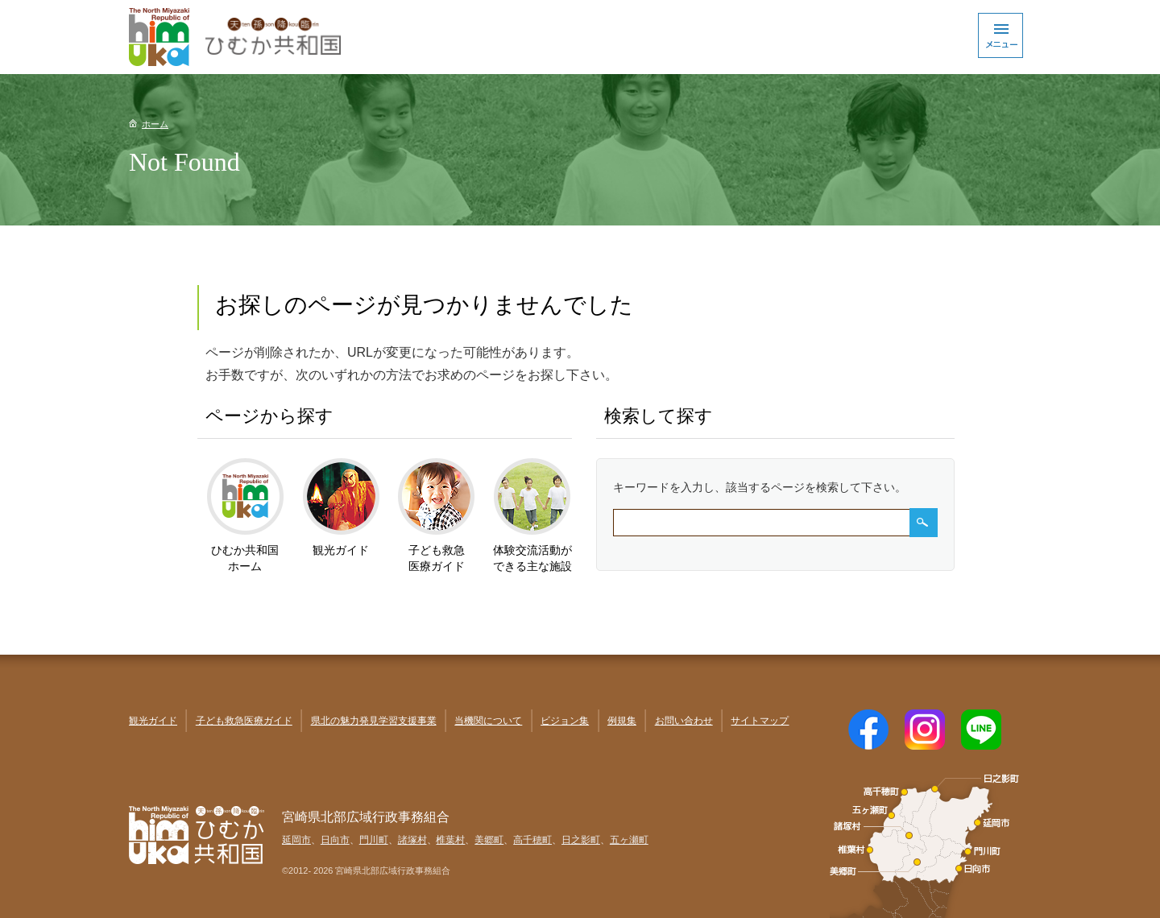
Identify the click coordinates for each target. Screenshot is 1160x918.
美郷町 (488, 840)
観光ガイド (153, 720)
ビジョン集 (565, 720)
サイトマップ (760, 720)
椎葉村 (450, 840)
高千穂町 (532, 840)
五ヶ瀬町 (629, 840)
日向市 (335, 840)
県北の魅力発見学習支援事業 (374, 720)
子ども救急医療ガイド (244, 720)
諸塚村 (412, 840)
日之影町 (580, 840)
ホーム (155, 124)
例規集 (621, 720)
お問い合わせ (684, 720)
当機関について (488, 720)
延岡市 (296, 840)
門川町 (373, 840)
